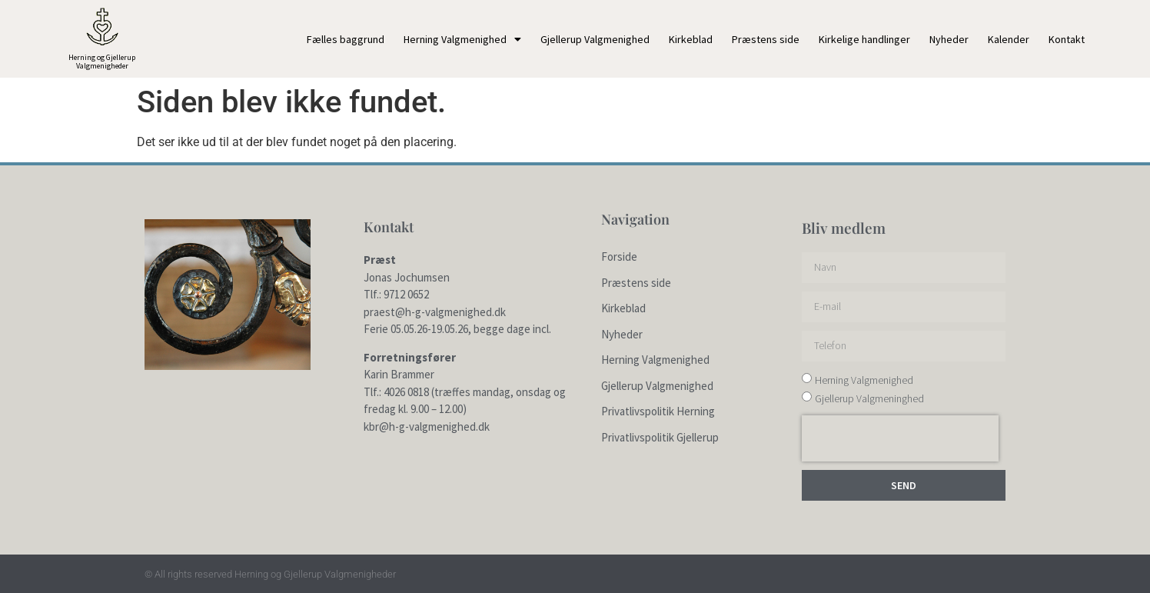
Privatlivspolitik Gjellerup (660, 437)
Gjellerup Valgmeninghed (869, 398)
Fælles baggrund (345, 39)
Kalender (1008, 39)
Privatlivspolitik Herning (658, 411)
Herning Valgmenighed (462, 39)
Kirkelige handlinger (864, 39)
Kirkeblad (691, 39)
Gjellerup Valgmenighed (595, 39)
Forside (619, 256)
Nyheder (949, 39)
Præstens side (765, 39)
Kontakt (1067, 39)
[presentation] (900, 438)
